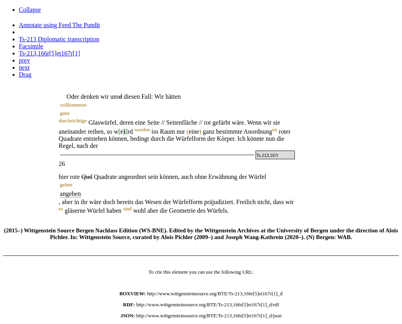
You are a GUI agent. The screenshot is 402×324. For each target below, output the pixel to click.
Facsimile (31, 46)
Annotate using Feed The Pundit (59, 25)
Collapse (30, 9)
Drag (25, 74)
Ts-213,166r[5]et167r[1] (49, 53)
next (24, 67)
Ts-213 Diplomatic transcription (59, 39)
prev (24, 60)
